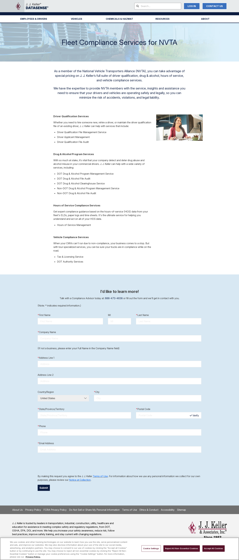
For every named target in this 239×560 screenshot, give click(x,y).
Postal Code (143, 409)
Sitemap (181, 509)
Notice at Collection (80, 479)
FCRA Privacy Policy (55, 509)
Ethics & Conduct (148, 509)
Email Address (46, 443)
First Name (44, 315)
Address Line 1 (46, 358)
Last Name (142, 315)
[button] (33, 19)
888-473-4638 (114, 298)
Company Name (47, 332)
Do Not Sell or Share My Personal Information (94, 509)
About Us (17, 509)
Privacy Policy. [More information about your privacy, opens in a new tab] (33, 557)
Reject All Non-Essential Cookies (181, 548)
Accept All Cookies (213, 548)
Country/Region (46, 392)
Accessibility (168, 509)
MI (109, 315)
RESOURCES (162, 18)
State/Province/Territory (51, 409)
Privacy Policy (33, 509)
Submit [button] (43, 487)
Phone (42, 426)
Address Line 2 (46, 374)
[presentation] (61, 463)
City (96, 392)
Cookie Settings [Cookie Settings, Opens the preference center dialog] (151, 548)
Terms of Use (100, 476)
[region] (119, 549)
